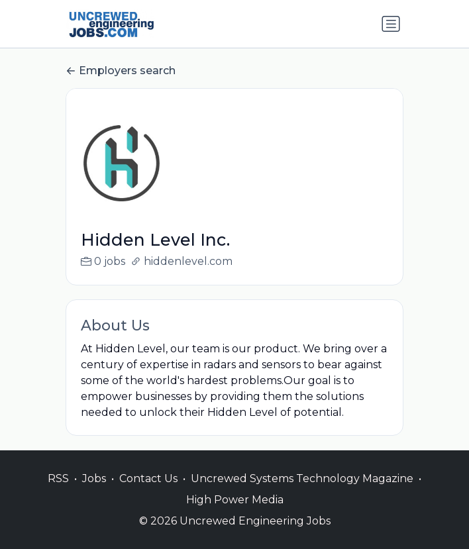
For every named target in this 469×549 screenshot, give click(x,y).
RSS (58, 478)
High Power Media (235, 499)
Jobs (94, 478)
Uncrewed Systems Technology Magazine (302, 478)
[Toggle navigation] (390, 23)
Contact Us (148, 478)
